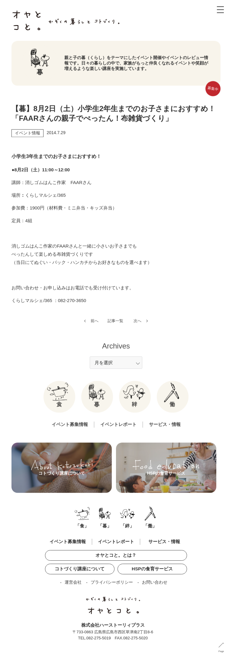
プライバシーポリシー (112, 582)
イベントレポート (118, 429)
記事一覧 (115, 326)
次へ (137, 326)
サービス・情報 (165, 429)
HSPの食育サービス (152, 568)
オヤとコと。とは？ (115, 555)
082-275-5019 (98, 638)
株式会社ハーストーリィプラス (113, 625)
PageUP (222, 651)
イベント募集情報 (70, 429)
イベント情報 (27, 134)
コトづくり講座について (80, 568)
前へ (94, 326)
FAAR (76, 183)
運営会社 (73, 582)
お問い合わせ (154, 582)
